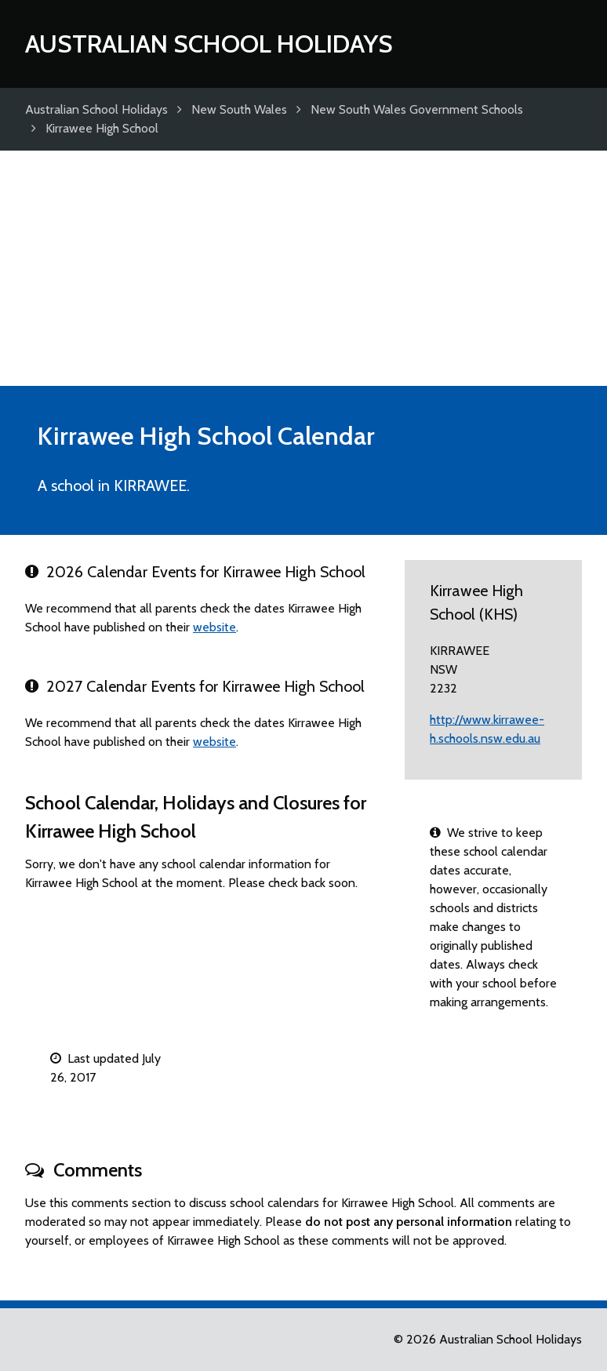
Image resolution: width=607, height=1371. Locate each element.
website (214, 627)
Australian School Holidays (209, 43)
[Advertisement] (303, 268)
